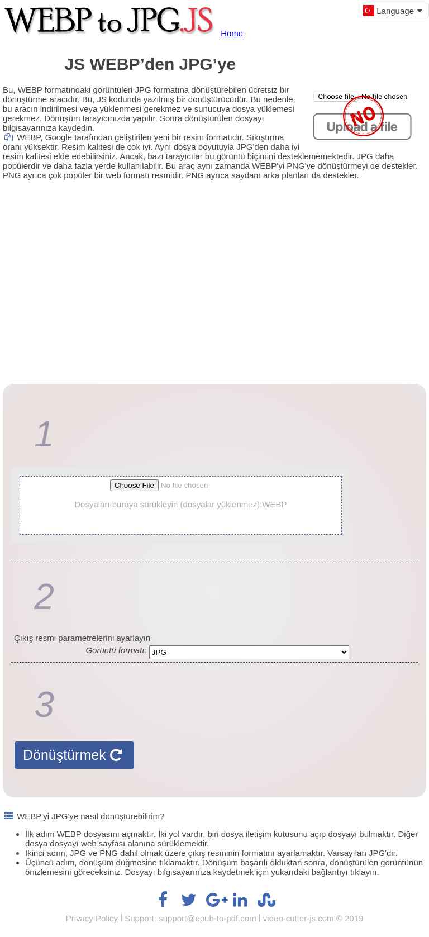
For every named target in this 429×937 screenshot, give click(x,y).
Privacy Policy (92, 918)
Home (232, 33)
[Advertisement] (214, 272)
